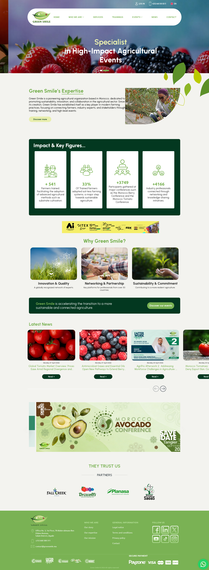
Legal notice (118, 527)
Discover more (40, 119)
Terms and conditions (122, 532)
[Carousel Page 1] (101, 70)
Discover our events (160, 305)
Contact (116, 543)
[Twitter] (174, 530)
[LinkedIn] (165, 530)
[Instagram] (174, 539)
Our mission (90, 537)
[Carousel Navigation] (97, 389)
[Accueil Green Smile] (42, 17)
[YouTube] (156, 539)
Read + (51, 376)
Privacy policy (118, 537)
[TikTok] (165, 539)
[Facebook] (156, 530)
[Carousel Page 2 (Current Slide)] (106, 70)
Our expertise (90, 532)
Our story (88, 527)
